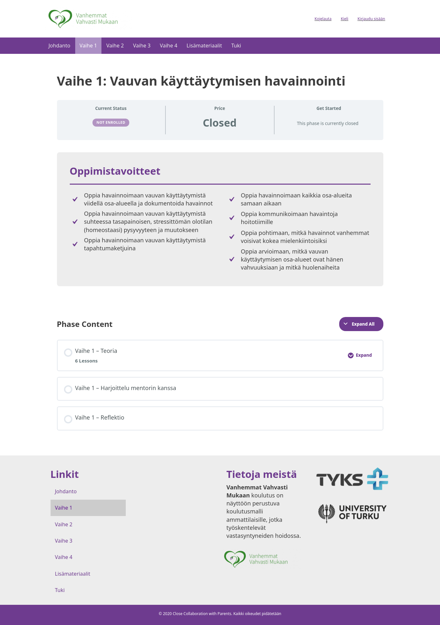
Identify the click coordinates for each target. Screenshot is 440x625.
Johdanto (59, 45)
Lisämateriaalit (204, 45)
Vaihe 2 (115, 45)
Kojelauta (323, 18)
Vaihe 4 (168, 45)
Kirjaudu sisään (371, 18)
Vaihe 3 (142, 45)
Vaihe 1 (88, 45)
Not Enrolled (110, 122)
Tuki (236, 45)
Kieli (344, 18)
